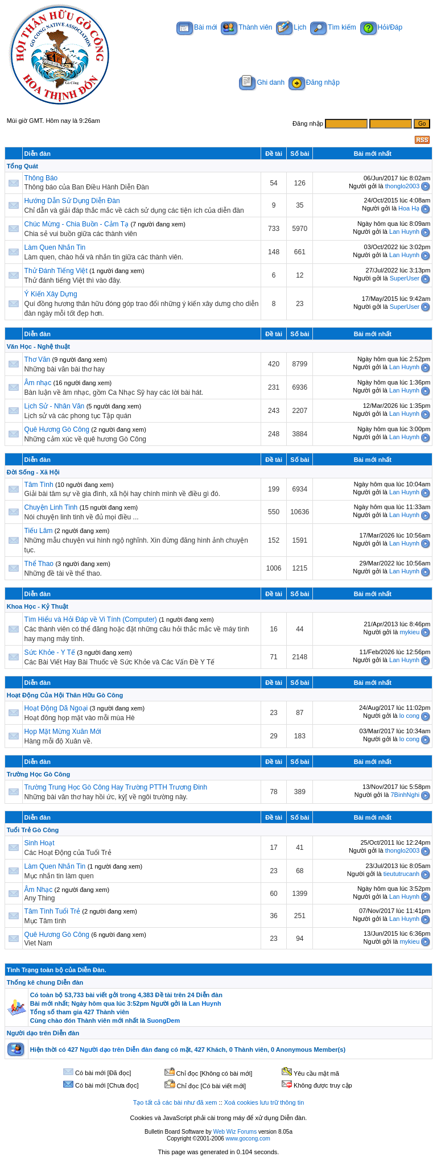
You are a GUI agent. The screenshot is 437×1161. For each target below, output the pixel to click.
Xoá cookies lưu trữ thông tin (264, 1102)
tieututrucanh (402, 873)
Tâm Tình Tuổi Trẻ (52, 911)
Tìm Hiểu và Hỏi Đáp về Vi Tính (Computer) (90, 619)
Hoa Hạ (408, 208)
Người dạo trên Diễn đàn (43, 1033)
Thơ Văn (37, 359)
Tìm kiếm (333, 27)
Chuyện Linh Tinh (51, 507)
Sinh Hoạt (39, 843)
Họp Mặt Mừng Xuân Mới (62, 732)
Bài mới (196, 27)
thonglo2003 (402, 186)
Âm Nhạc (38, 890)
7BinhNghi (404, 794)
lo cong (409, 715)
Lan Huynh (404, 231)
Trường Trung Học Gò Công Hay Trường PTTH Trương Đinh (116, 787)
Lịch (291, 27)
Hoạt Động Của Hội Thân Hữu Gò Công (65, 695)
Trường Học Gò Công (38, 774)
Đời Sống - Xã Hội (33, 472)
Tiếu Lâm (38, 531)
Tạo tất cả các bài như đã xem (175, 1102)
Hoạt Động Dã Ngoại (56, 708)
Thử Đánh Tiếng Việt (56, 271)
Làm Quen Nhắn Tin (55, 247)
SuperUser (405, 278)
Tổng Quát (22, 166)
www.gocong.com (248, 1138)
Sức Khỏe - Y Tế (49, 652)
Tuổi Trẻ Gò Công (33, 830)
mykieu (409, 632)
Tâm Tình (38, 485)
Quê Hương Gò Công (56, 429)
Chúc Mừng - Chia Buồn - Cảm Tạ (76, 224)
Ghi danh (262, 82)
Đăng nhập (314, 82)
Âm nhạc (38, 383)
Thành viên (246, 27)
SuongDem (163, 1020)
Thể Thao (38, 564)
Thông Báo (41, 178)
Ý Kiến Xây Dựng (50, 294)
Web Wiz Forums (235, 1132)
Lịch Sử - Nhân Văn (54, 406)
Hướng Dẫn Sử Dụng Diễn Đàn (72, 201)
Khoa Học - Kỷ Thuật (37, 606)
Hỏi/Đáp (381, 27)
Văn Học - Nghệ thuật (38, 346)
